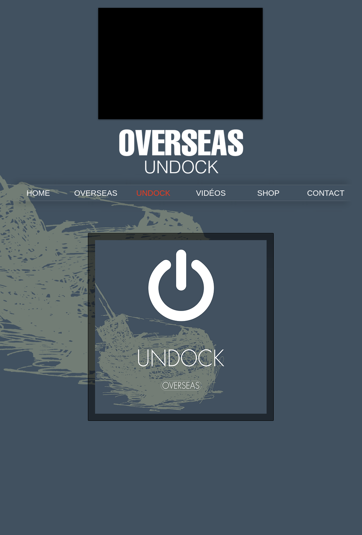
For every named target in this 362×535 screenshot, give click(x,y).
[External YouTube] (180, 63)
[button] (181, 327)
